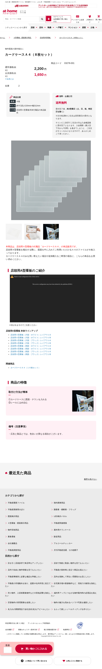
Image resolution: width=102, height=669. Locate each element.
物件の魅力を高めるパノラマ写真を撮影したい (73, 602)
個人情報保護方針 (50, 630)
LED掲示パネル (60, 516)
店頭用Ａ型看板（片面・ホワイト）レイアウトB (30, 337)
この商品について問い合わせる (36, 661)
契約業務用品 (59, 503)
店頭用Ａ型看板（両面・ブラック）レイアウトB (30, 354)
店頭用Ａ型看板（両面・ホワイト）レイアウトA (30, 346)
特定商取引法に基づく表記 (14, 623)
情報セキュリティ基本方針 (27, 630)
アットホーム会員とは (77, 21)
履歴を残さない (90, 479)
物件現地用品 (13, 530)
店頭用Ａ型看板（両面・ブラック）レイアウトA (30, 351)
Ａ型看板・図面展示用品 (18, 523)
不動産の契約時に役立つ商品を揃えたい (70, 570)
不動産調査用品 (14, 550)
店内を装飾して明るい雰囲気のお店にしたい (72, 577)
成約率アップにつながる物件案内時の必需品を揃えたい (74, 594)
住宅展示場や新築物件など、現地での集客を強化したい (74, 584)
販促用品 (57, 536)
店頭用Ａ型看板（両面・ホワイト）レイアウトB (30, 349)
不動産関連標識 (60, 523)
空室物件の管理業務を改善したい (22, 602)
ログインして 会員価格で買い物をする (60, 19)
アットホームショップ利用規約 (39, 623)
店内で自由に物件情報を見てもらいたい (24, 570)
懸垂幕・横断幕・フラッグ (65, 509)
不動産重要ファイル (16, 503)
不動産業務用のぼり (16, 509)
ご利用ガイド (90, 21)
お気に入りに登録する (74, 661)
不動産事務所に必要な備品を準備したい (24, 577)
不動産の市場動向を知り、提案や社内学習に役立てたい (28, 584)
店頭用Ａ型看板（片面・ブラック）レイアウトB (30, 343)
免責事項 (66, 630)
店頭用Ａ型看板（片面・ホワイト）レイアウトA (30, 335)
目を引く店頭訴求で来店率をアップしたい (25, 563)
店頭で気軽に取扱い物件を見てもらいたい (71, 563)
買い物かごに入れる (36, 648)
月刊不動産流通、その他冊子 (66, 550)
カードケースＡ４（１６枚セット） (25, 368)
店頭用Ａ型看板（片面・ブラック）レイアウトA (30, 340)
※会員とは (9, 79)
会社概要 (8, 630)
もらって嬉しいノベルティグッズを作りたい (72, 609)
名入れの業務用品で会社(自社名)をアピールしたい (29, 609)
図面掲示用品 (13, 516)
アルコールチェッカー (63, 543)
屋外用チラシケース (62, 530)
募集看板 (11, 536)
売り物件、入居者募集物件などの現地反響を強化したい (28, 594)
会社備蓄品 (12, 543)
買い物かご (98, 21)
